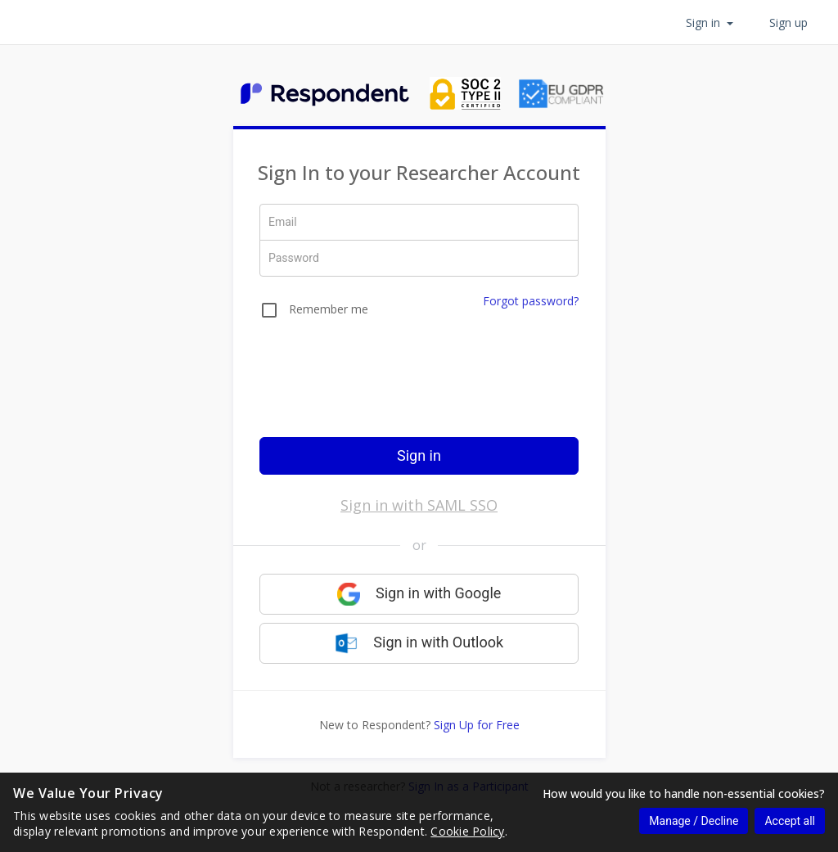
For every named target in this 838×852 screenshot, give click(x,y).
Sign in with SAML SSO (419, 505)
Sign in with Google (419, 594)
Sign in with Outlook (419, 643)
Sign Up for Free (477, 725)
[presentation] (419, 389)
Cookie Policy (467, 831)
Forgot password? (531, 301)
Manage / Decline (693, 820)
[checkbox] (313, 312)
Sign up (788, 22)
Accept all (789, 820)
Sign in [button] (709, 22)
